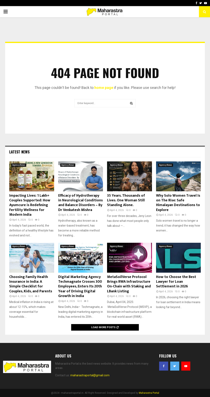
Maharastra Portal (149, 392)
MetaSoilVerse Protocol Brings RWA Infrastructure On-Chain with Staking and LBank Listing (129, 284)
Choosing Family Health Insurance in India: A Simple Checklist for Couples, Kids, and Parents (30, 284)
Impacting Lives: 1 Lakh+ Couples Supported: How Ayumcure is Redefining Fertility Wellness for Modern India (29, 205)
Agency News (18, 165)
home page (103, 87)
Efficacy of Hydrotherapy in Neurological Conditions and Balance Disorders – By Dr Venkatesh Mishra (80, 203)
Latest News (19, 151)
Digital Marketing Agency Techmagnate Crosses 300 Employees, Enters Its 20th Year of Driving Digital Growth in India (80, 286)
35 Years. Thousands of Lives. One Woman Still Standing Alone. (126, 200)
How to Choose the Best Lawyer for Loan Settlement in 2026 (176, 282)
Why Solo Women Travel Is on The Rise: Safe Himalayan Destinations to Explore (178, 203)
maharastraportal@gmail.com (90, 375)
